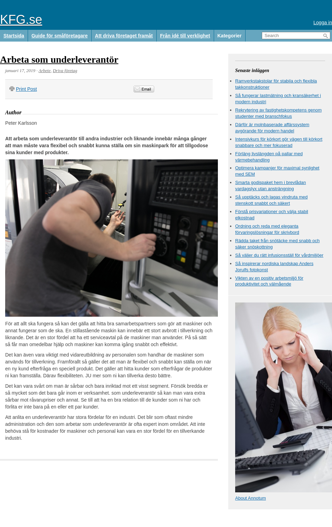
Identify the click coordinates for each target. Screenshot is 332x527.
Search (325, 36)
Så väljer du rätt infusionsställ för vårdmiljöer (279, 255)
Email (143, 89)
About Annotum (250, 498)
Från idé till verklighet (185, 35)
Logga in (322, 22)
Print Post (26, 89)
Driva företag (65, 70)
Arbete (45, 70)
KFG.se (21, 19)
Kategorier (230, 35)
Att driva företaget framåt (124, 35)
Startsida (13, 35)
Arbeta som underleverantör (59, 59)
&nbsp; (193, 89)
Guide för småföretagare (59, 35)
